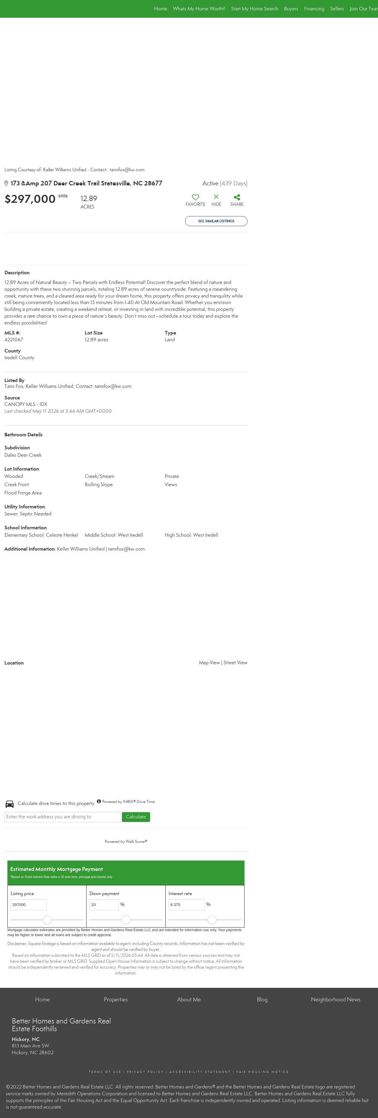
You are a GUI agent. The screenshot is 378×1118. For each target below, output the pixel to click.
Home (160, 9)
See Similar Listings (216, 221)
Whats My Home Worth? (199, 9)
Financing (314, 9)
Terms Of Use (105, 1072)
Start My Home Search (254, 9)
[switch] (195, 202)
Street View (235, 663)
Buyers (291, 9)
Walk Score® (136, 841)
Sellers (337, 9)
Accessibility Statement (200, 1072)
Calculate (136, 817)
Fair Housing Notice (263, 1072)
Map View (209, 663)
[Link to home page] (7, 9)
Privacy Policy (145, 1072)
